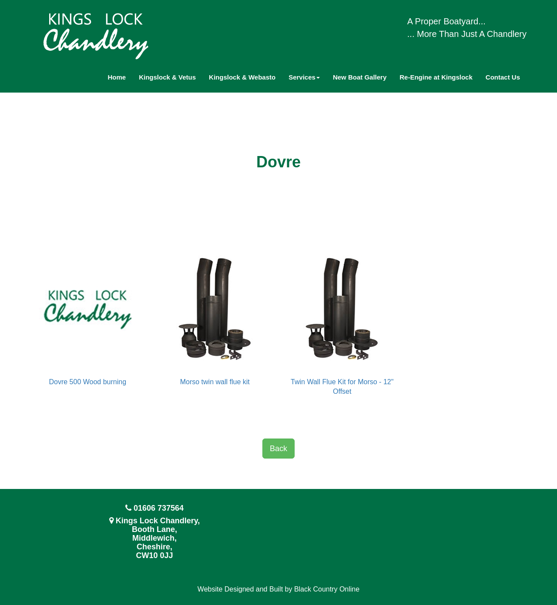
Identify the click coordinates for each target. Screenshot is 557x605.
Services (304, 77)
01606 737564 (159, 508)
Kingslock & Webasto (242, 77)
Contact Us (503, 77)
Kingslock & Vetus (167, 77)
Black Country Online (326, 589)
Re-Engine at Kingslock (436, 77)
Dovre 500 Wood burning (87, 382)
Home (117, 77)
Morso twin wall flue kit (215, 382)
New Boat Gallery (359, 77)
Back (278, 448)
